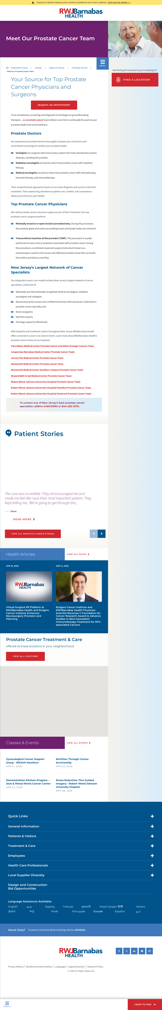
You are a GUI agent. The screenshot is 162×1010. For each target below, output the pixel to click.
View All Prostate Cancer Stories (32, 534)
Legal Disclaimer (76, 966)
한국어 (11, 911)
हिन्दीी (120, 906)
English (13, 906)
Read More (22, 519)
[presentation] (55, 508)
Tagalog (50, 906)
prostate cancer (34, 120)
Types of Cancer (56, 68)
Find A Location (133, 79)
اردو (138, 911)
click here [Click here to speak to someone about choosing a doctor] (80, 930)
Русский (98, 911)
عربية (29, 906)
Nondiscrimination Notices (39, 966)
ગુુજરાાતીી (86, 906)
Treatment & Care (19, 68)
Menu (7, 1004)
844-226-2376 (70, 406)
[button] (145, 1004)
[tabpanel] (54, 464)
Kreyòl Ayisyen (108, 906)
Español (120, 911)
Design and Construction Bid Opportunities (27, 886)
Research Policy (95, 966)
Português (78, 911)
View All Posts (77, 554)
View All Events (77, 743)
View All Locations (25, 656)
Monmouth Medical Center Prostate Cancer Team (37, 364)
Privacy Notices (16, 966)
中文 (32, 911)
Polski (54, 911)
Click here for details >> (119, 2)
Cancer (38, 68)
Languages (60, 966)
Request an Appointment (54, 105)
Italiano (140, 906)
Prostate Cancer (80, 68)
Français (68, 906)
